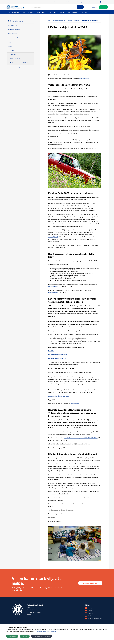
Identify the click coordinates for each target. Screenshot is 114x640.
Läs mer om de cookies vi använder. (45, 631)
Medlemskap (15, 12)
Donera (72, 2)
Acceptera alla (12, 636)
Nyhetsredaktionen (28, 12)
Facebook (89, 608)
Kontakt (29, 614)
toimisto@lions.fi (53, 237)
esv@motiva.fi (75, 403)
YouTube (88, 616)
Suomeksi (103, 2)
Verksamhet (40, 12)
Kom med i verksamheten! (90, 583)
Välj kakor (24, 636)
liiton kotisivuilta (84, 78)
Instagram (89, 613)
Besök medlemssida (90, 2)
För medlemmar (86, 12)
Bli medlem (103, 7)
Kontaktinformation (58, 2)
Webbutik (67, 2)
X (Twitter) (89, 610)
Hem (8, 12)
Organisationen (52, 12)
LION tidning (79, 2)
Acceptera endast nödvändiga (41, 636)
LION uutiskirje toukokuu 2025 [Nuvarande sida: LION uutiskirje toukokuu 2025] (90, 20)
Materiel (62, 12)
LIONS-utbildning (73, 12)
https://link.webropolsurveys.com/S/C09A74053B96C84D (80, 438)
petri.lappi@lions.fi (53, 286)
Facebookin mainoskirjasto (93, 618)
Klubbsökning (93, 7)
